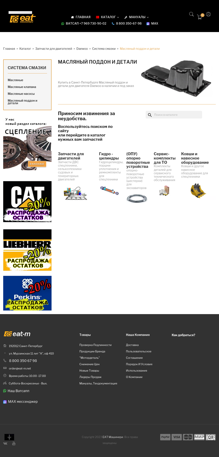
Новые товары (89, 370)
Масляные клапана (22, 87)
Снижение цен (89, 364)
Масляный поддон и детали (22, 102)
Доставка (132, 345)
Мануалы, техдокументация (98, 383)
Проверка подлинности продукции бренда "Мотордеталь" (95, 351)
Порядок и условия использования (139, 367)
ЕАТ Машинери (113, 437)
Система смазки (27, 68)
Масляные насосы (21, 93)
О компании (134, 377)
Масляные (15, 80)
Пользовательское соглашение (138, 354)
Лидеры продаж (90, 377)
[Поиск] (174, 115)
